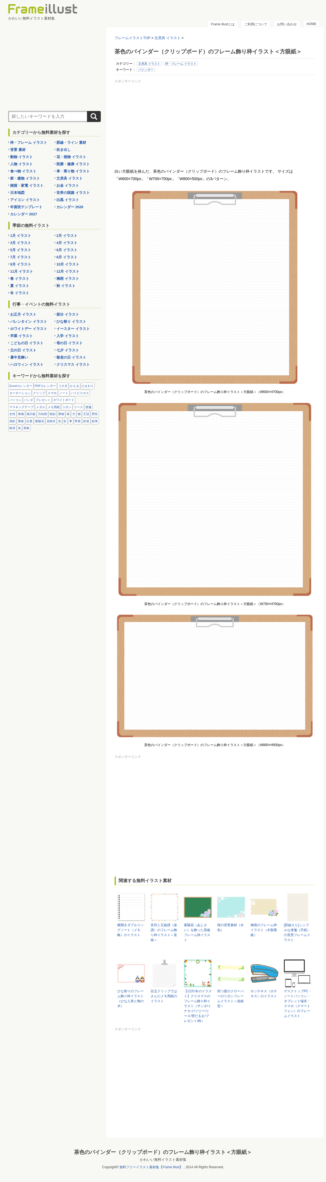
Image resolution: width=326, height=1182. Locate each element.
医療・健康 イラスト (73, 164)
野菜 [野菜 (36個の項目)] (78, 421)
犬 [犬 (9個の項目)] (73, 414)
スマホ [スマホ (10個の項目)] (52, 393)
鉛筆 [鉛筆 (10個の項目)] (95, 421)
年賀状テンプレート (26, 207)
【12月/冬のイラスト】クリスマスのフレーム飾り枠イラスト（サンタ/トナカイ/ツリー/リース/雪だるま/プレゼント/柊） (198, 1006)
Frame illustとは (223, 24)
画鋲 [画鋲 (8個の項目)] (12, 421)
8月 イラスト (66, 257)
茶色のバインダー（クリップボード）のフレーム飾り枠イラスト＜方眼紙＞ (163, 1152)
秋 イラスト (65, 286)
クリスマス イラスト (73, 364)
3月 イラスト (20, 243)
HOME (311, 24)
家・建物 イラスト (25, 178)
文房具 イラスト (149, 63)
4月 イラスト (66, 243)
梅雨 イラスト (67, 278)
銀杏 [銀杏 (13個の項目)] (12, 428)
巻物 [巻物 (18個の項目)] (21, 414)
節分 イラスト (67, 314)
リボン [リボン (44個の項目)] (66, 407)
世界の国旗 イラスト (73, 193)
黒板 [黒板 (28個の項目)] (26, 428)
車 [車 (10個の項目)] (70, 421)
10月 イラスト (67, 264)
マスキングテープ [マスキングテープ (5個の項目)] (21, 407)
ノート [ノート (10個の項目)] (63, 393)
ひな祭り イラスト (71, 321)
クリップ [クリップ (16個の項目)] (39, 393)
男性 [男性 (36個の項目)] (95, 414)
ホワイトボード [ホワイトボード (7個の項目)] (63, 400)
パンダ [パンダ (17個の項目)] (28, 400)
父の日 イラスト (23, 350)
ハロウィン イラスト (27, 364)
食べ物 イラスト (23, 171)
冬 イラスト (19, 293)
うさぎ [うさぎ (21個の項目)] (62, 385)
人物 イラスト (21, 164)
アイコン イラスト (25, 200)
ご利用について (255, 24)
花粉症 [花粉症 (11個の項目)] (51, 421)
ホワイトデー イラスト (28, 329)
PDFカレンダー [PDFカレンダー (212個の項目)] (45, 385)
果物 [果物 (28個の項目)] (61, 414)
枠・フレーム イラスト (180, 63)
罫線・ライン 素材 (71, 142)
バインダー (145, 69)
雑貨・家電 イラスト (27, 185)
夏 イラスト (19, 286)
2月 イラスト (66, 236)
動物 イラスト (21, 157)
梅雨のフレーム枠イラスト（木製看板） (264, 930)
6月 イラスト (66, 250)
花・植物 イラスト (71, 157)
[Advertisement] (215, 123)
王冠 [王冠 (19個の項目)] (86, 414)
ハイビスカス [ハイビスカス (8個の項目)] (80, 393)
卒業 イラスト (21, 336)
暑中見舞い (19, 357)
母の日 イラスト (69, 343)
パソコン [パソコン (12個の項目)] (15, 400)
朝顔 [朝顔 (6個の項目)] (53, 414)
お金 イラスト (67, 185)
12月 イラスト (67, 271)
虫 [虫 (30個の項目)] (59, 421)
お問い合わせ (287, 24)
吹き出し (63, 150)
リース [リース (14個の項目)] (78, 407)
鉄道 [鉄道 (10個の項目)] (86, 421)
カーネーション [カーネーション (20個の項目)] (20, 393)
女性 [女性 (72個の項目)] (12, 414)
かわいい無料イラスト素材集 (163, 1159)
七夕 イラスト (67, 350)
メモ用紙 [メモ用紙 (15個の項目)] (54, 407)
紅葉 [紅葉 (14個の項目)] (29, 421)
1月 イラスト (20, 236)
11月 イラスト (21, 271)
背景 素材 (18, 150)
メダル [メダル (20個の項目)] (40, 407)
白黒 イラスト (67, 200)
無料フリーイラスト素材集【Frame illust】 (151, 1167)
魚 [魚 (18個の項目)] (19, 428)
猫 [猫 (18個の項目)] (79, 414)
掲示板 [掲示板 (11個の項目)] (31, 414)
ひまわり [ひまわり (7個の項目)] (88, 385)
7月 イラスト (20, 257)
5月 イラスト (20, 250)
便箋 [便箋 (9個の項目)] (88, 407)
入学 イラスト (67, 336)
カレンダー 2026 (69, 207)
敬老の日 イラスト (71, 357)
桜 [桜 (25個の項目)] (68, 414)
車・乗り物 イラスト (73, 171)
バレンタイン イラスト (28, 321)
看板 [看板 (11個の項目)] (21, 421)
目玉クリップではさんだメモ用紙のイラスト (164, 996)
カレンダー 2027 (23, 214)
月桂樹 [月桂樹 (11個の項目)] (42, 414)
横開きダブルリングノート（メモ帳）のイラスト (130, 930)
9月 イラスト (20, 264)
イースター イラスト (73, 329)
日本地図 (17, 193)
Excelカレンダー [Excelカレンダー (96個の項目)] (20, 385)
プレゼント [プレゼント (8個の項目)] (43, 400)
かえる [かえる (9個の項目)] (74, 385)
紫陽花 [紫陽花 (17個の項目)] (39, 421)
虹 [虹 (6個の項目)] (65, 421)
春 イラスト (19, 278)
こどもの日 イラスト (27, 343)
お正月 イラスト (23, 314)
